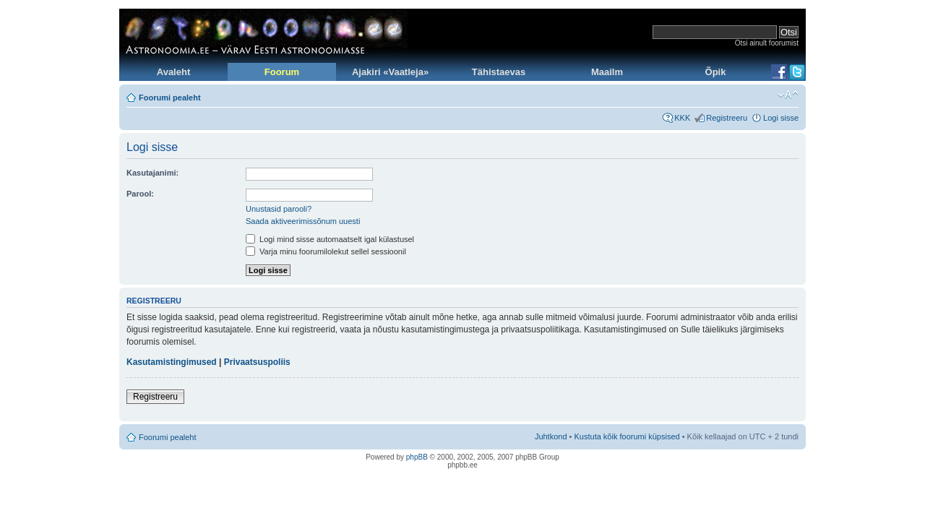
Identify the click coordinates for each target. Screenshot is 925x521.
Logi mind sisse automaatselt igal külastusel (330, 239)
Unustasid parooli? (278, 208)
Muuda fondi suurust (788, 94)
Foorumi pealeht (170, 97)
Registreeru (726, 117)
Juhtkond (551, 436)
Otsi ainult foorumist (767, 43)
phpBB (417, 457)
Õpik (715, 71)
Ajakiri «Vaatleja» (390, 71)
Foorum (281, 71)
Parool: (140, 193)
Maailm (607, 71)
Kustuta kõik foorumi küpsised (627, 436)
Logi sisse (781, 117)
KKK (682, 117)
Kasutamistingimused (171, 362)
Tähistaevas (498, 71)
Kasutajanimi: (152, 172)
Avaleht (173, 71)
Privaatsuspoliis (257, 362)
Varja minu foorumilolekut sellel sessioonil (326, 251)
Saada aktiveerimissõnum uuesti (303, 221)
